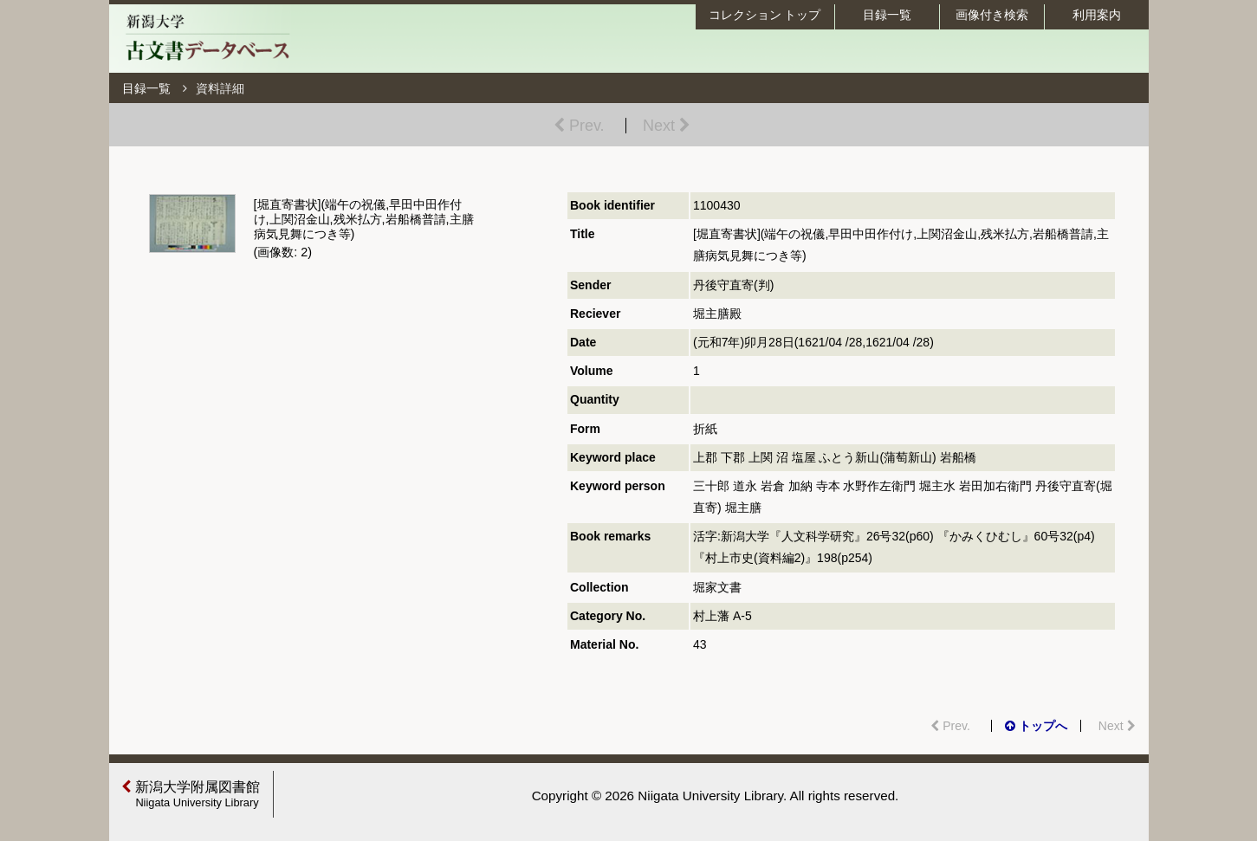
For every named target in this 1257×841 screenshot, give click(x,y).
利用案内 (1096, 15)
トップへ (1036, 726)
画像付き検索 (992, 15)
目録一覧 (887, 15)
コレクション (765, 15)
